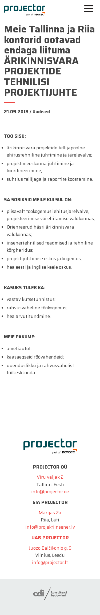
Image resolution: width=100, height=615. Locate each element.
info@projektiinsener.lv (50, 527)
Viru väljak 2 (50, 477)
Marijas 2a (50, 512)
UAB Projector (50, 537)
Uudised (41, 111)
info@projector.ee (50, 491)
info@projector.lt (50, 562)
